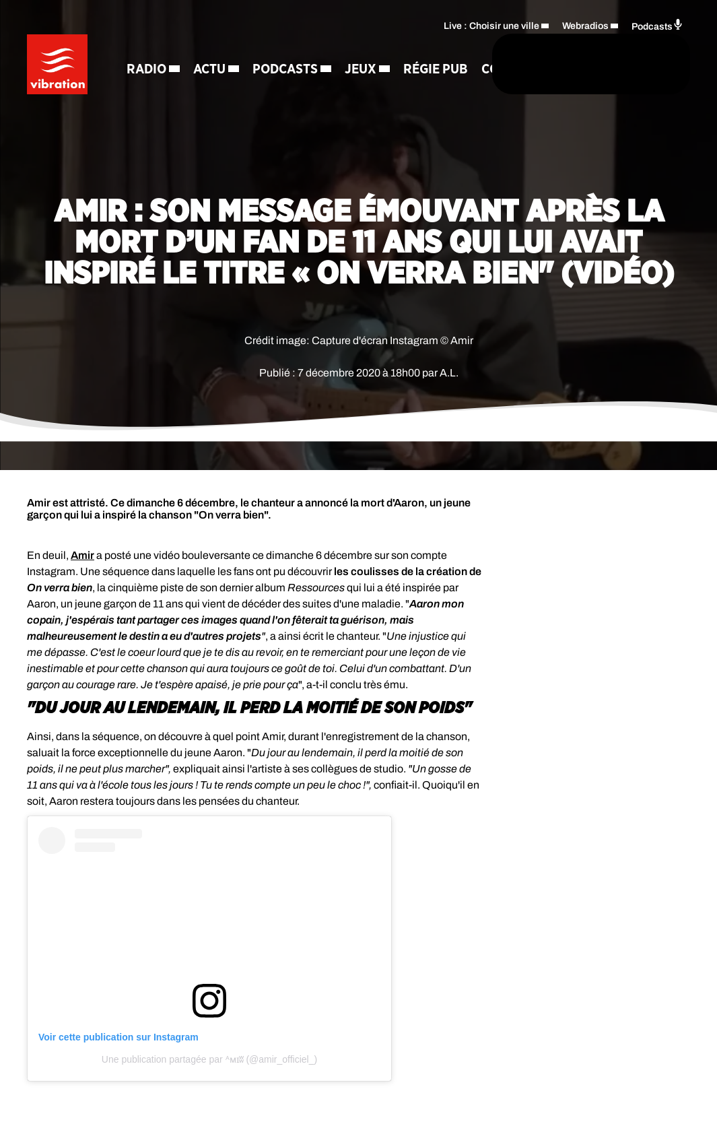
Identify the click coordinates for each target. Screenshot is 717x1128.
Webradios (585, 24)
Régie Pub (224, 94)
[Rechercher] (399, 65)
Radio (153, 47)
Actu (216, 47)
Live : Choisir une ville (491, 24)
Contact (298, 94)
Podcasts (292, 47)
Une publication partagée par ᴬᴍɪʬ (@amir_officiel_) (209, 1059)
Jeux (149, 94)
